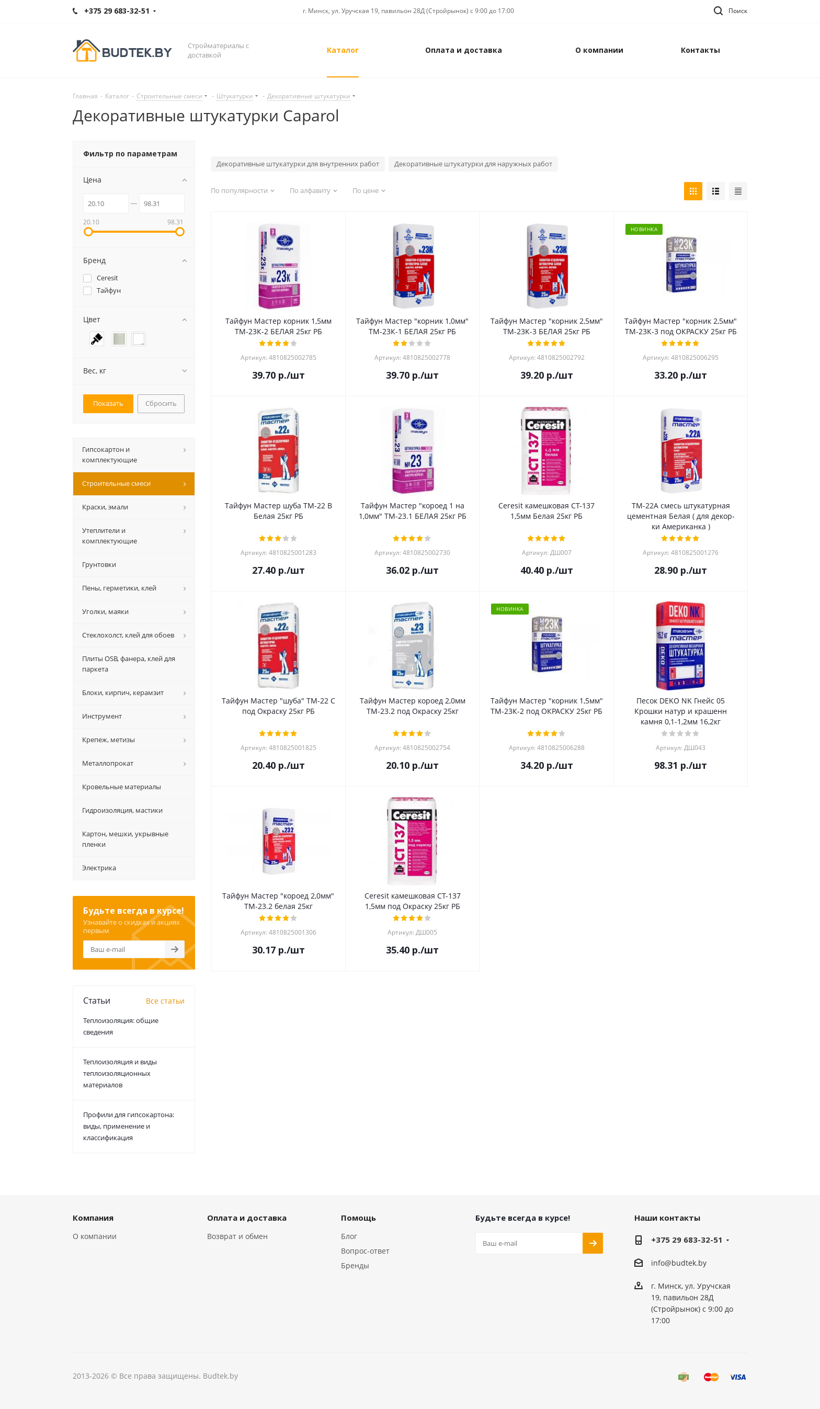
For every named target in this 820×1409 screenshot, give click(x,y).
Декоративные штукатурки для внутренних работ (298, 163)
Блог (349, 1236)
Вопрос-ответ (365, 1251)
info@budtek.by (679, 1263)
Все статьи (165, 1001)
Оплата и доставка (247, 1217)
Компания (93, 1217)
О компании (95, 1236)
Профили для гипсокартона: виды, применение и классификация (128, 1126)
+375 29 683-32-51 (687, 1239)
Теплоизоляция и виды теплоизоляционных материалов (120, 1073)
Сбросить (161, 403)
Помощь (358, 1217)
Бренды (355, 1265)
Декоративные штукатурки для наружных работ (473, 163)
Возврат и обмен (237, 1236)
